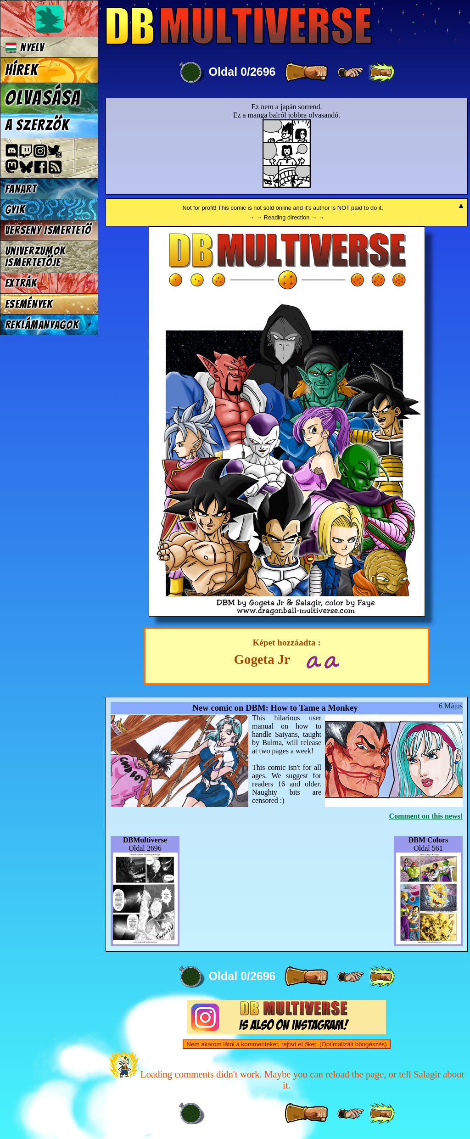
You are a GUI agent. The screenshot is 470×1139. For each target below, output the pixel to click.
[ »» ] (381, 72)
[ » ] (306, 72)
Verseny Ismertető (48, 230)
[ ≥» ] (350, 72)
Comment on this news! (426, 816)
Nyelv (25, 47)
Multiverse (239, 26)
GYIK (15, 209)
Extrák (21, 283)
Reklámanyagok (42, 325)
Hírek (21, 70)
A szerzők (37, 125)
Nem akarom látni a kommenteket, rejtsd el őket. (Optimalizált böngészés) (286, 1044)
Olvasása (43, 97)
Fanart (21, 189)
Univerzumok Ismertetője (35, 256)
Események (29, 304)
